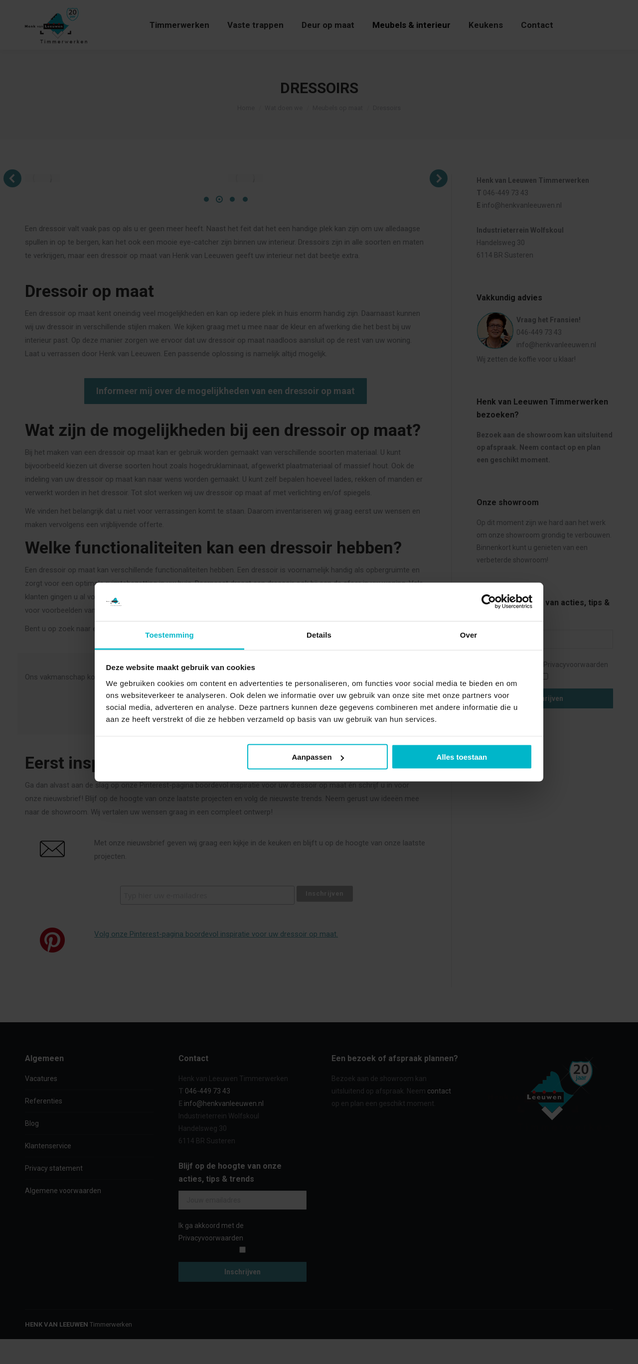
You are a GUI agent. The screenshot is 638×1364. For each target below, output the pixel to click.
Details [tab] (319, 634)
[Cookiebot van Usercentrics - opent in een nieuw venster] (488, 601)
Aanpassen (318, 757)
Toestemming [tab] (169, 634)
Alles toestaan (462, 757)
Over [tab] (469, 634)
